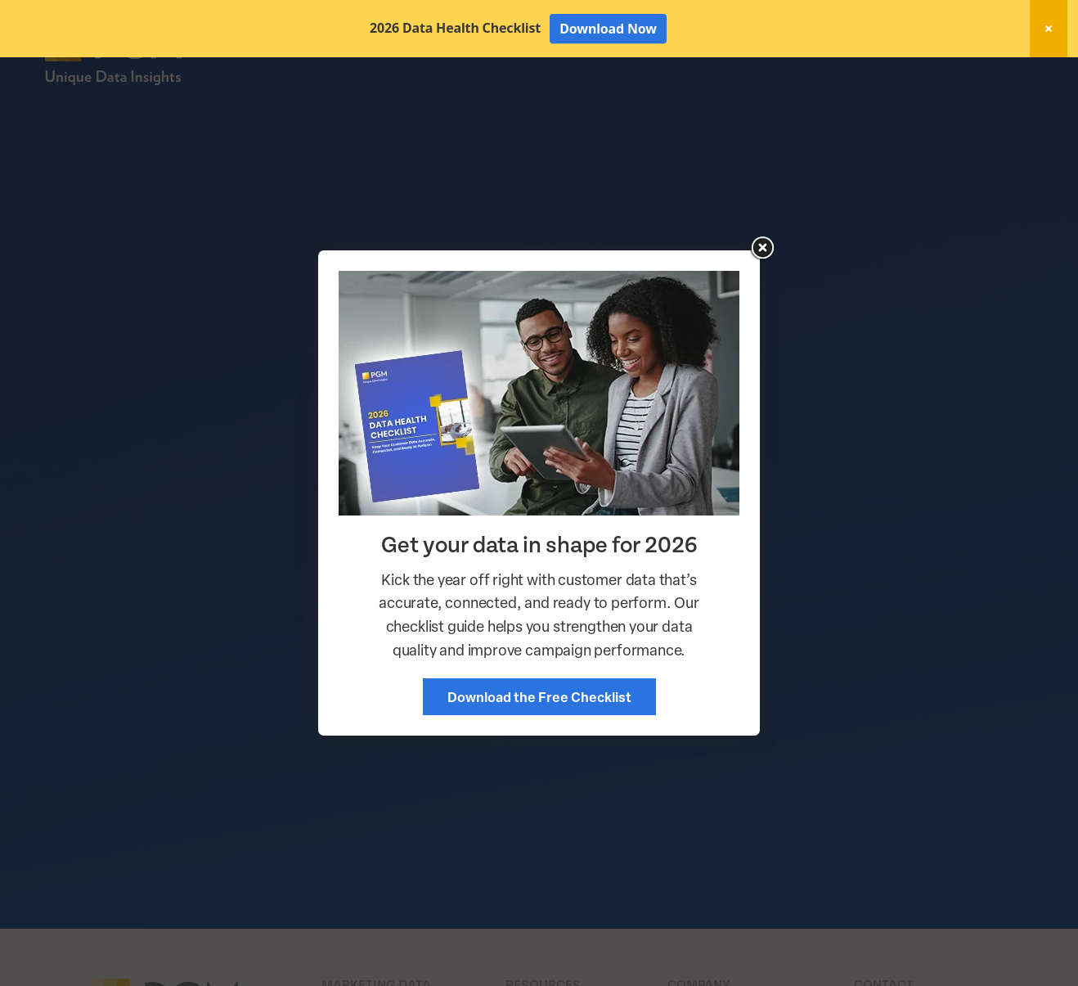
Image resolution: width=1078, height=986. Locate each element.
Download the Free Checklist (539, 696)
